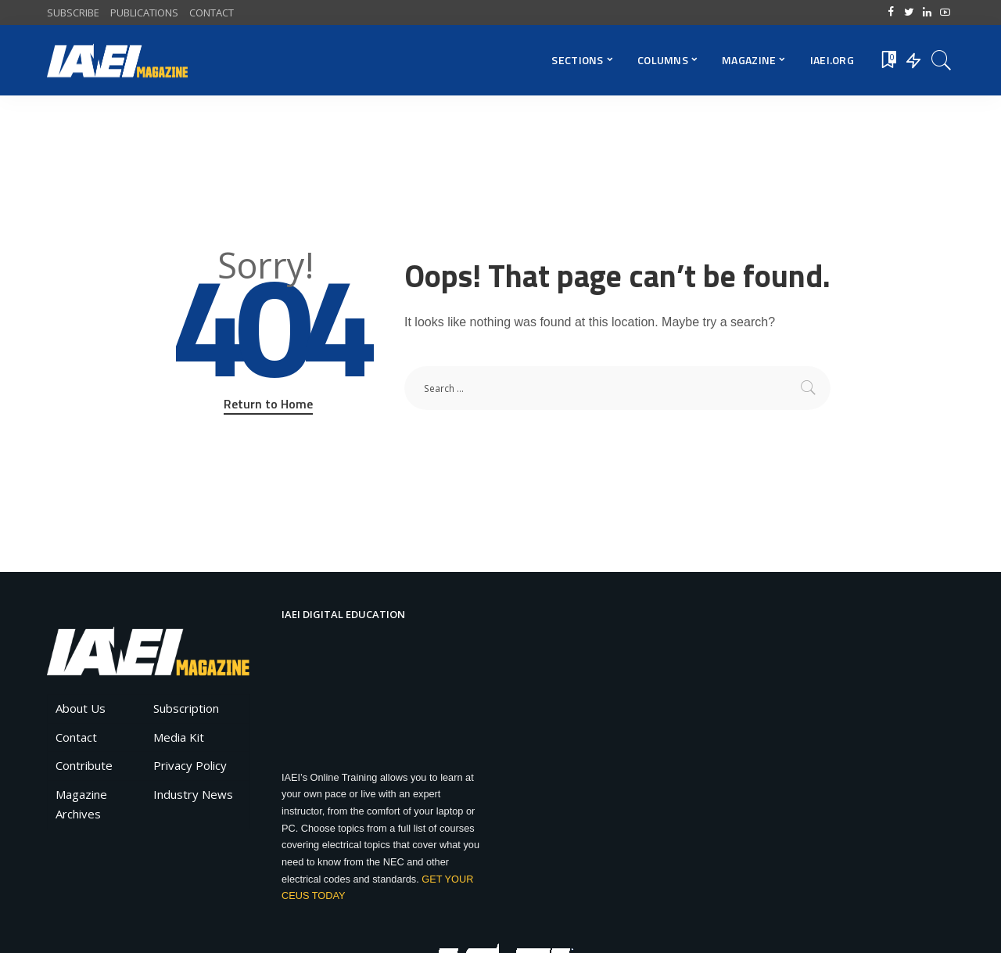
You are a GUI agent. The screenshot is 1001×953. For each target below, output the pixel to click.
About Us (81, 708)
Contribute (84, 765)
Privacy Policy (190, 765)
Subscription (186, 708)
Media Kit (178, 737)
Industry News (193, 794)
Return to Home (268, 403)
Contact (76, 737)
